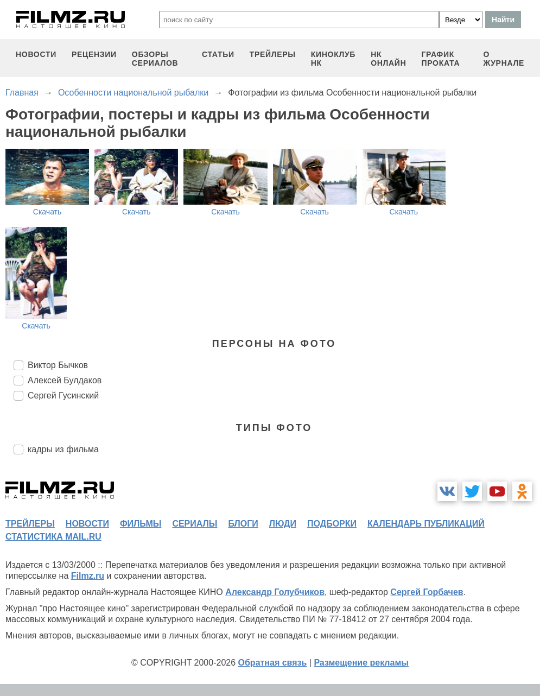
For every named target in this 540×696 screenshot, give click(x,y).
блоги (243, 523)
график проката (440, 58)
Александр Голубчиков (275, 592)
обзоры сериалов (155, 58)
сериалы (194, 523)
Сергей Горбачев (426, 592)
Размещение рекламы (361, 662)
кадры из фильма (63, 449)
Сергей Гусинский (63, 395)
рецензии (94, 54)
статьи (218, 54)
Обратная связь (272, 662)
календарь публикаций (426, 523)
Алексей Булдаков (64, 380)
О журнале (503, 58)
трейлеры (273, 54)
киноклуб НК (333, 58)
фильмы (140, 523)
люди (282, 523)
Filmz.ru (87, 575)
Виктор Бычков (58, 365)
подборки (332, 523)
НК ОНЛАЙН (388, 58)
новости (36, 54)
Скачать (47, 211)
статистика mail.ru (53, 536)
